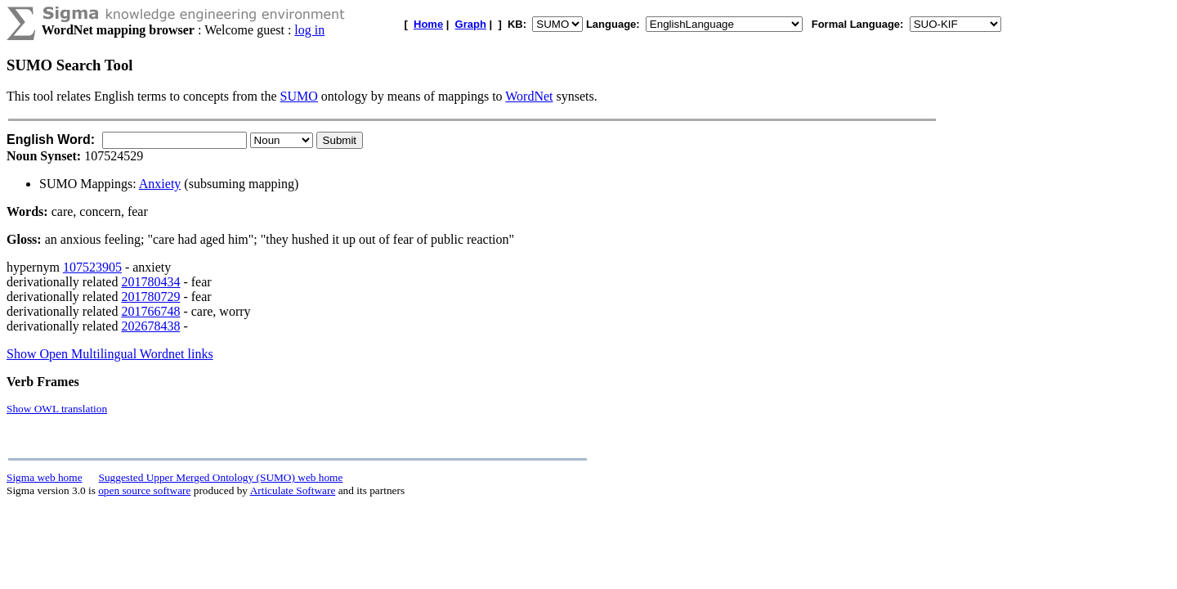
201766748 (150, 311)
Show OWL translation (57, 408)
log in (309, 30)
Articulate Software (293, 490)
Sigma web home (45, 477)
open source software (144, 490)
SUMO (299, 96)
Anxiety (160, 184)
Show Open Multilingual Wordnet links (110, 354)
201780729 (150, 296)
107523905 (92, 267)
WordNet (529, 96)
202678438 (150, 326)
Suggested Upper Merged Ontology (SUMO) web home (221, 477)
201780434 (150, 282)
